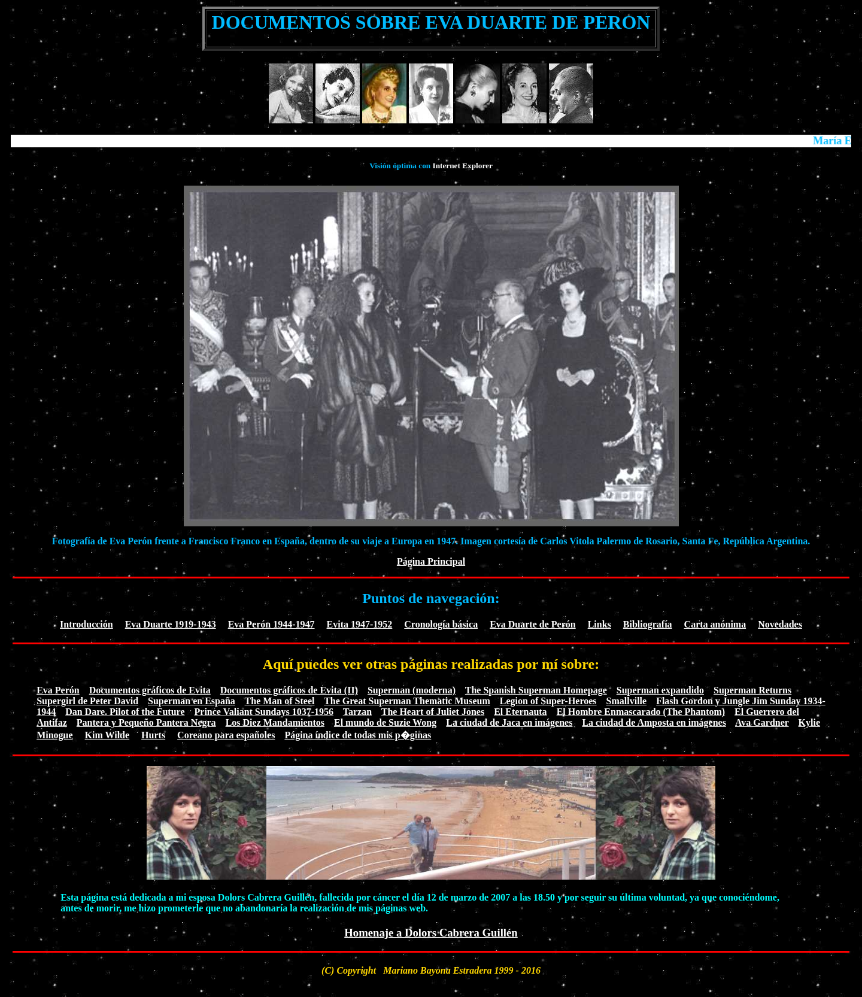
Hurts (153, 735)
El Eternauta (520, 712)
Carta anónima (715, 624)
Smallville (626, 701)
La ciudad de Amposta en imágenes (654, 722)
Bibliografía (647, 624)
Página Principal (431, 561)
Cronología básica (441, 624)
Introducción (86, 624)
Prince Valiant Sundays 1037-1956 (264, 712)
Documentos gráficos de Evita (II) (289, 690)
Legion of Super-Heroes (548, 701)
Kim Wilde (107, 735)
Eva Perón (58, 690)
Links (599, 624)
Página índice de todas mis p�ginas (357, 735)
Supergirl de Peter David (87, 701)
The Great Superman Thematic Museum (407, 701)
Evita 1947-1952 (360, 624)
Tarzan (357, 712)
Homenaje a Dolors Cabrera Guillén (431, 932)
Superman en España (191, 701)
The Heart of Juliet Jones (432, 712)
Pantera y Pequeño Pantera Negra (146, 722)
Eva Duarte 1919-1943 (170, 624)
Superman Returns (752, 690)
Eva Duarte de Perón (533, 624)
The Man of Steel (280, 701)
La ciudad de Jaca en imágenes (509, 722)
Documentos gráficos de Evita (150, 690)
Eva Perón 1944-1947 (271, 624)
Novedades (780, 624)
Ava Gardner (762, 722)
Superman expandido (660, 690)
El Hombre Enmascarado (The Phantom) (641, 712)
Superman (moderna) (412, 690)
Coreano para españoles (226, 735)
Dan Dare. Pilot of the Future (124, 712)
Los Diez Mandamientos (275, 722)
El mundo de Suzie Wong (385, 722)
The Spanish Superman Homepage (536, 690)
